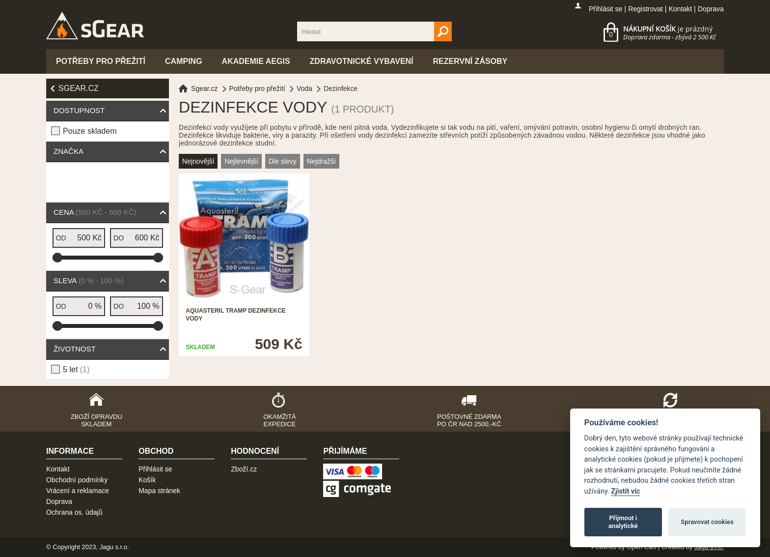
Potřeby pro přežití (100, 61)
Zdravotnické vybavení (361, 61)
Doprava (711, 9)
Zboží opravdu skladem (96, 420)
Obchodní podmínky (77, 480)
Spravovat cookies (707, 522)
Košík (147, 480)
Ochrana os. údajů (74, 512)
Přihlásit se (605, 9)
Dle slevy (283, 161)
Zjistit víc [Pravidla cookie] (625, 491)
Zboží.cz (244, 469)
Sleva (88, 280)
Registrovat (645, 9)
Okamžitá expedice (279, 420)
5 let (76, 369)
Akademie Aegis (256, 61)
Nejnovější (198, 161)
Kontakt (680, 9)
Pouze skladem (89, 131)
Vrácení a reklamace (77, 491)
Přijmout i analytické (623, 521)
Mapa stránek (159, 491)
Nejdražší (321, 161)
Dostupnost (79, 110)
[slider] (57, 258)
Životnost (75, 349)
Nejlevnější (241, 161)
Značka (68, 151)
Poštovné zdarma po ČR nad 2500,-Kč (469, 420)
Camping (183, 61)
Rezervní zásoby (470, 61)
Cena (95, 212)
